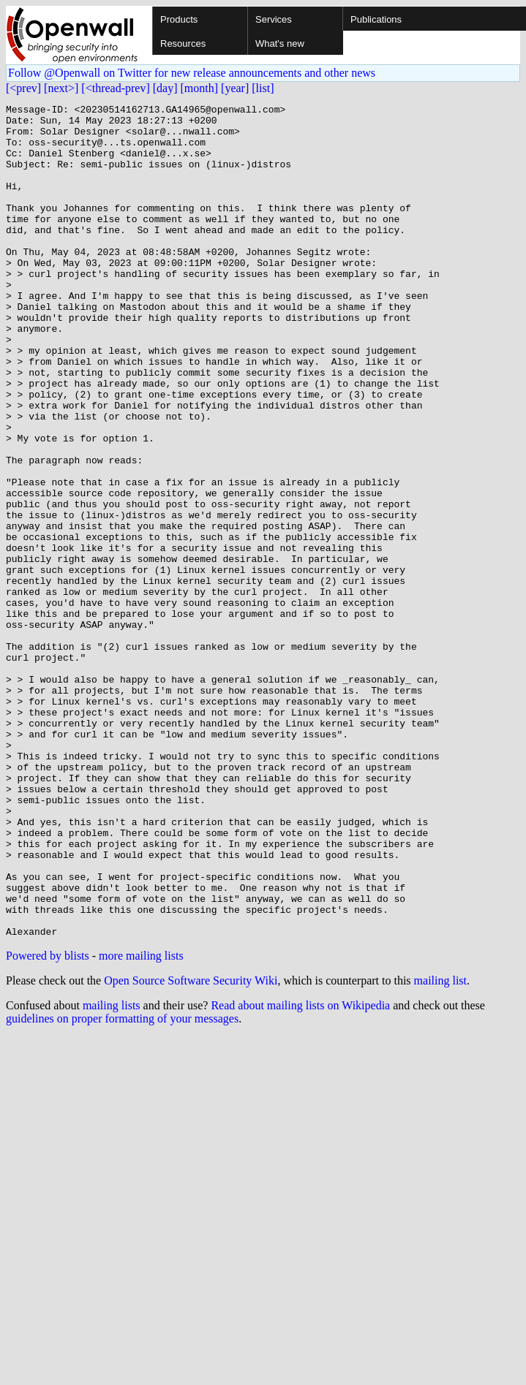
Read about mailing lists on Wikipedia (300, 1172)
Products (179, 19)
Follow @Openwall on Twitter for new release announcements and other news (191, 73)
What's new (279, 43)
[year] (235, 88)
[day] (165, 88)
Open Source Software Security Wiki (190, 1147)
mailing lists (111, 1172)
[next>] (61, 88)
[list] (263, 88)
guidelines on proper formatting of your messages (122, 1185)
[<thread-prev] (115, 88)
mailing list (440, 1147)
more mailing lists (141, 1122)
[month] (200, 88)
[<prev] (23, 88)
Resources (183, 43)
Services (273, 19)
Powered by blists (47, 1122)
